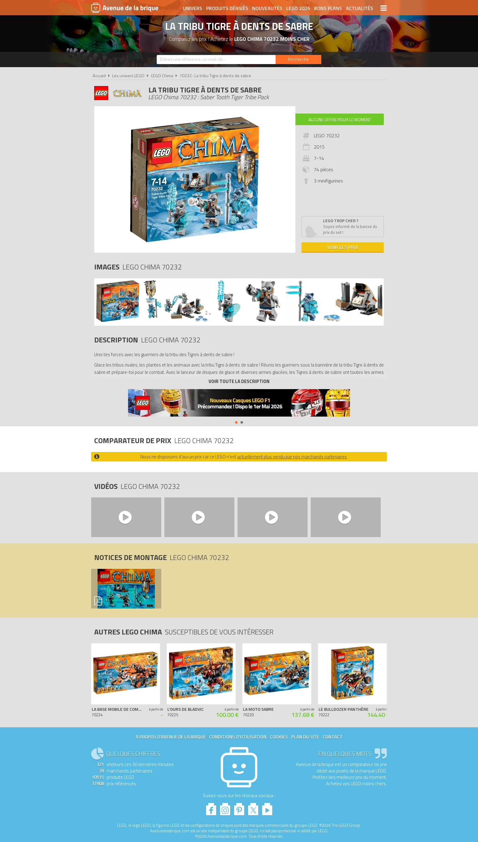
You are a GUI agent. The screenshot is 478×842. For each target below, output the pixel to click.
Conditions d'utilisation (237, 736)
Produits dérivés (227, 8)
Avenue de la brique (124, 7)
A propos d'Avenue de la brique (171, 736)
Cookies (279, 736)
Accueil (99, 75)
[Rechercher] (298, 59)
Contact (333, 736)
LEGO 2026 (298, 8)
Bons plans (328, 8)
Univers (192, 8)
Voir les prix (342, 247)
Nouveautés (267, 8)
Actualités (359, 8)
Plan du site (305, 736)
